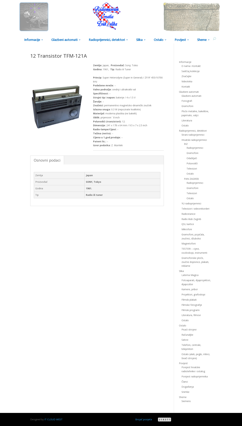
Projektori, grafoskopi (193, 294)
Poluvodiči (192, 163)
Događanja (188, 386)
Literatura (187, 120)
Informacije (32, 40)
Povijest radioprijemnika (195, 376)
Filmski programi (190, 310)
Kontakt (186, 86)
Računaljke (187, 334)
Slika (139, 40)
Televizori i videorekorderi (195, 208)
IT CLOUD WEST (53, 419)
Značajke (186, 76)
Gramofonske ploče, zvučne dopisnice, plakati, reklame (195, 262)
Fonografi (187, 100)
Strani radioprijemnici (193, 134)
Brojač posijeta (143, 419)
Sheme (202, 40)
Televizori (192, 168)
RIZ (186, 144)
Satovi (185, 339)
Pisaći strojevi (189, 329)
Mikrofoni (187, 229)
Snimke (185, 391)
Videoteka (187, 81)
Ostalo (158, 40)
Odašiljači (192, 158)
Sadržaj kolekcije (191, 71)
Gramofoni (187, 106)
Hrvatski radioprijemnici (194, 139)
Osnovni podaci (47, 160)
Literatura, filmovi (191, 315)
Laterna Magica (190, 275)
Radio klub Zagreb (191, 219)
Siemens (186, 401)
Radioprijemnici (195, 147)
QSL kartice (188, 224)
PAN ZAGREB (191, 178)
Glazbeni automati (64, 40)
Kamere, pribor (190, 289)
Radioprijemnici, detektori (107, 40)
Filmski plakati (189, 299)
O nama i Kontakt (191, 66)
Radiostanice (188, 213)
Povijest (180, 40)
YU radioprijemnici (191, 203)
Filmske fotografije (192, 304)
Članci (185, 381)
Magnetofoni (189, 243)
